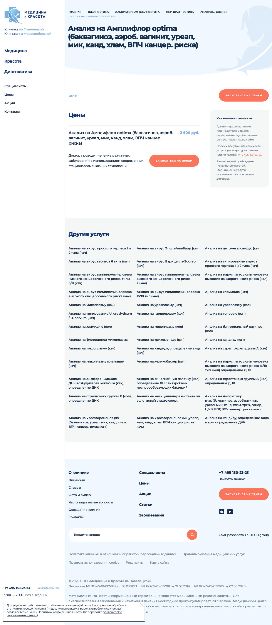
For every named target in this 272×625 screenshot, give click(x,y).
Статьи (145, 505)
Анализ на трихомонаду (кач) (161, 340)
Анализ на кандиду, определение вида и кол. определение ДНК (237, 420)
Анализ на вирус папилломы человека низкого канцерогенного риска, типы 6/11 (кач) (100, 278)
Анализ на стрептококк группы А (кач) (236, 348)
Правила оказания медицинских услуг (213, 554)
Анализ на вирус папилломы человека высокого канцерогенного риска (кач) (100, 294)
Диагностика (18, 72)
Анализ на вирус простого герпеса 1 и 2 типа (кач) (100, 250)
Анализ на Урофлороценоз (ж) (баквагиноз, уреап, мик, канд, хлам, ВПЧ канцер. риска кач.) (97, 422)
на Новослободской (35, 34)
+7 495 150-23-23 (17, 588)
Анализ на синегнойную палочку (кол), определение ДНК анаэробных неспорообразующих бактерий (168, 383)
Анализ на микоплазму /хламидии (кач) (96, 363)
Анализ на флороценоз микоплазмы (98, 340)
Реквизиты (134, 562)
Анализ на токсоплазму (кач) (92, 348)
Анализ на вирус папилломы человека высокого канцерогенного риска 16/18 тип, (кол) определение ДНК (236, 365)
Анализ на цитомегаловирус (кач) (232, 248)
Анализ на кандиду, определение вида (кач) (168, 350)
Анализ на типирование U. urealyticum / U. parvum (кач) (100, 316)
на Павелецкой (31, 29)
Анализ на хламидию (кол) (90, 327)
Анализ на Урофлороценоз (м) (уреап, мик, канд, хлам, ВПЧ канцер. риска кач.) (168, 422)
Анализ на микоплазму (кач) (92, 305)
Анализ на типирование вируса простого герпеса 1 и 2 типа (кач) (231, 263)
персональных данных (22, 615)
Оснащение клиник (84, 510)
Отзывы (75, 488)
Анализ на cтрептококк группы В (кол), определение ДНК (100, 398)
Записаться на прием (243, 95)
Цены (8, 94)
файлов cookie (112, 612)
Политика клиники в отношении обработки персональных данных (122, 554)
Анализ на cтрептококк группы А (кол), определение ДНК (236, 381)
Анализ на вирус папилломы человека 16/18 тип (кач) (168, 294)
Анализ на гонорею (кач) (225, 314)
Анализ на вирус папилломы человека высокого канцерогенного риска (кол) (236, 276)
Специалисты (15, 86)
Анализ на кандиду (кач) (225, 340)
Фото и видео (80, 495)
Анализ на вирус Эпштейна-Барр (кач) (168, 248)
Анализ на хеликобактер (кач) (161, 361)
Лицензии (77, 480)
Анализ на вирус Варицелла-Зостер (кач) (166, 263)
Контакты (12, 111)
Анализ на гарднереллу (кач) (160, 314)
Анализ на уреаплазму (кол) (228, 305)
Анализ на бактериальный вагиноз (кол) (233, 329)
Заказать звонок (48, 588)
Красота (13, 61)
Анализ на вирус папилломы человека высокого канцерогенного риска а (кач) (168, 278)
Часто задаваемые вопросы (91, 502)
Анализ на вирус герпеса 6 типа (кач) (99, 261)
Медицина (15, 51)
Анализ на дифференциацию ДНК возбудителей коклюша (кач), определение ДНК (96, 383)
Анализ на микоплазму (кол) (160, 327)
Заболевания (151, 515)
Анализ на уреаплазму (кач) (159, 305)
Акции (9, 103)
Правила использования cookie (94, 562)
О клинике (79, 473)
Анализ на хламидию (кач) (226, 292)
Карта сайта (159, 562)
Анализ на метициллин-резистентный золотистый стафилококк (168, 398)
